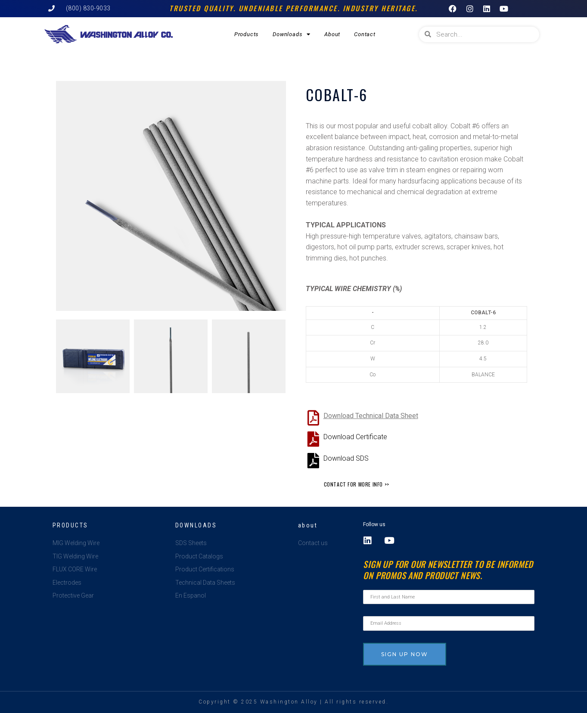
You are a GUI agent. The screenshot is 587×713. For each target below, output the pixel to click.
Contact (365, 34)
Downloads (292, 34)
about (308, 525)
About (332, 34)
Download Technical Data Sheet (370, 416)
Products (246, 34)
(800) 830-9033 (88, 8)
